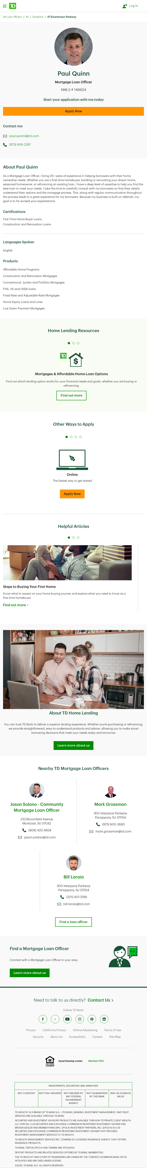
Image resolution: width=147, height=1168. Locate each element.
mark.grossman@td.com (113, 831)
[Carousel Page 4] (80, 437)
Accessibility (77, 1037)
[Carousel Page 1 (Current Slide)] (69, 343)
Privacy (31, 1030)
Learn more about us (73, 745)
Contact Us (100, 1000)
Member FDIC (96, 1061)
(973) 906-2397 (20, 144)
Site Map (115, 1037)
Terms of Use (112, 1030)
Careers (97, 1037)
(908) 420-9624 (40, 830)
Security (38, 1037)
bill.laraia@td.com (76, 904)
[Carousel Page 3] (78, 343)
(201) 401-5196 (76, 897)
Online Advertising (85, 1030)
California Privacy (54, 1030)
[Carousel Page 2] (73, 343)
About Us (56, 1037)
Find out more (71, 395)
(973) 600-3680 (113, 824)
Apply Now (73, 111)
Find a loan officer (73, 922)
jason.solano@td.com (40, 837)
